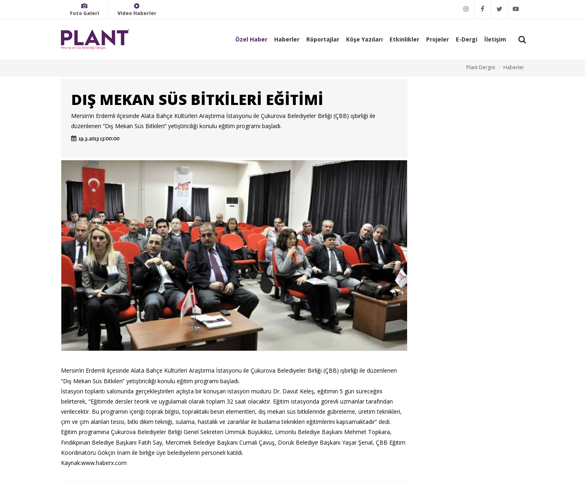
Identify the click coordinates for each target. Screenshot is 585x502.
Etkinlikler (404, 39)
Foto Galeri (84, 9)
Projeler (437, 39)
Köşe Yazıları (364, 39)
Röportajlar (322, 39)
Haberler (286, 39)
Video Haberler (136, 9)
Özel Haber (251, 39)
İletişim (495, 39)
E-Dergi (466, 39)
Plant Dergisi (480, 67)
